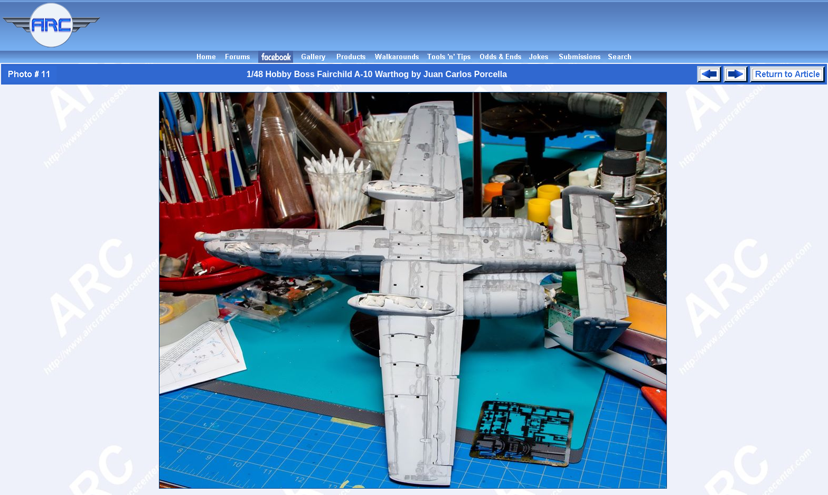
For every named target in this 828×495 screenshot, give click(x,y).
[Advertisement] (466, 25)
